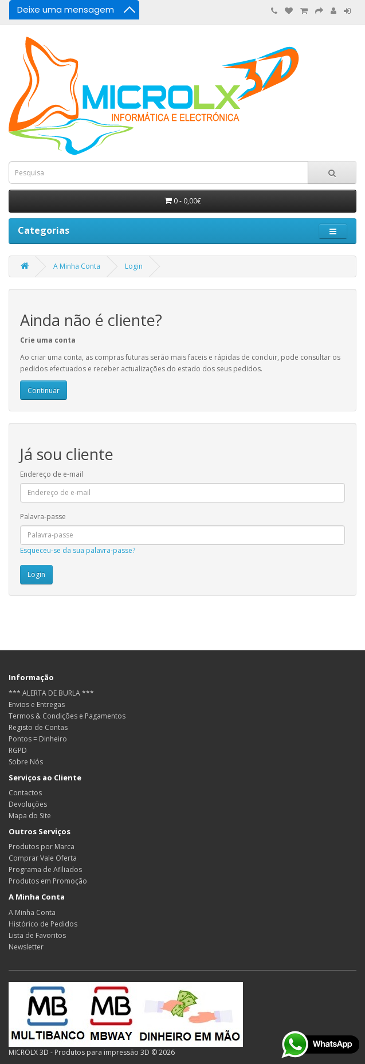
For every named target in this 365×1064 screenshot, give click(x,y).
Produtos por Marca (41, 846)
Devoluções (28, 804)
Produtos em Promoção (48, 881)
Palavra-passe (43, 516)
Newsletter (26, 947)
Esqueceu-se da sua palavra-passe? (77, 550)
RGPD (18, 750)
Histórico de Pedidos (43, 924)
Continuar (44, 390)
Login (134, 266)
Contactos (25, 793)
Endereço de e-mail (51, 474)
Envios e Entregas (37, 704)
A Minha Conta (76, 266)
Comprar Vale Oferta (43, 858)
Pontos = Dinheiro (38, 739)
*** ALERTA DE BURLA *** (51, 693)
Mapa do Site (30, 815)
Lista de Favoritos (37, 935)
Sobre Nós (26, 762)
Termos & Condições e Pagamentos (67, 716)
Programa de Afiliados (45, 869)
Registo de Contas (38, 727)
